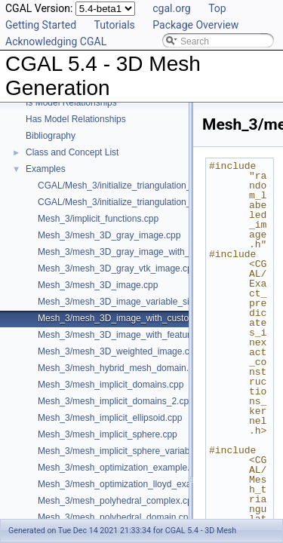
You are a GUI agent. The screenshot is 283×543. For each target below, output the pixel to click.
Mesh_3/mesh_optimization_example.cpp (121, 467)
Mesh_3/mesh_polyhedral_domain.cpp (115, 517)
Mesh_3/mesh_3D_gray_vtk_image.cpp (117, 268)
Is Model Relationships (71, 102)
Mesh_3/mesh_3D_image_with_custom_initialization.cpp (152, 318)
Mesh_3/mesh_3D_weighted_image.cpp (118, 351)
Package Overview (195, 25)
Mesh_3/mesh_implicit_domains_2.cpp (116, 401)
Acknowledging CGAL (55, 41)
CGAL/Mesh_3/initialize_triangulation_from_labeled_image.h (159, 202)
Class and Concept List (72, 152)
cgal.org (171, 8)
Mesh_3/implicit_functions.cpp (98, 218)
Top (217, 8)
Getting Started (40, 25)
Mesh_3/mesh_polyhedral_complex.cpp (117, 500)
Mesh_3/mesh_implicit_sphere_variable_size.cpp (136, 451)
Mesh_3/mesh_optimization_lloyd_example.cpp (133, 484)
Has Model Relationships (76, 119)
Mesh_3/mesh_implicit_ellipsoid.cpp (110, 418)
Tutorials (114, 25)
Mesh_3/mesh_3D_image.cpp (98, 285)
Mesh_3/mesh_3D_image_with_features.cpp (127, 335)
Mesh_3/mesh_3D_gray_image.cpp (109, 235)
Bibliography (50, 135)
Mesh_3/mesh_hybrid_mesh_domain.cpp (120, 368)
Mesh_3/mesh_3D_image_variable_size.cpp (127, 301)
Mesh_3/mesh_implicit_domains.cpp (110, 384)
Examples (46, 169)
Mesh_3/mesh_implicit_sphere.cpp (107, 434)
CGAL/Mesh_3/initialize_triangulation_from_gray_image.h (153, 185)
